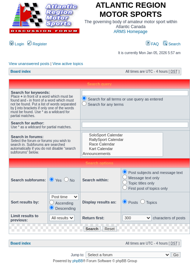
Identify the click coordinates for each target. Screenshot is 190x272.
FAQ (152, 44)
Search (172, 44)
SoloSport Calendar (122, 135)
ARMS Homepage (131, 31)
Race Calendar (122, 144)
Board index (20, 71)
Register (37, 44)
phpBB (77, 261)
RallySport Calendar (122, 139)
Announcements (122, 153)
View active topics (67, 63)
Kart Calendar (122, 149)
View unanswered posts (29, 63)
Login (16, 44)
